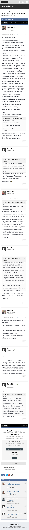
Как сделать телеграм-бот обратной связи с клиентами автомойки (13, 484)
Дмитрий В (12, 516)
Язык (12, 524)
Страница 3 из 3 (14, 22)
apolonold (12, 501)
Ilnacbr (9, 349)
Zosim (5, 15)
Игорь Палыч (13, 487)
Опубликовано (9, 34)
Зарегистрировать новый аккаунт (14, 449)
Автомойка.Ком (8, 6)
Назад (5, 22)
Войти (14, 458)
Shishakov (11, 27)
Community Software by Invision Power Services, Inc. (14, 527)
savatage (12, 508)
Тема (17, 524)
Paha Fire (17, 118)
